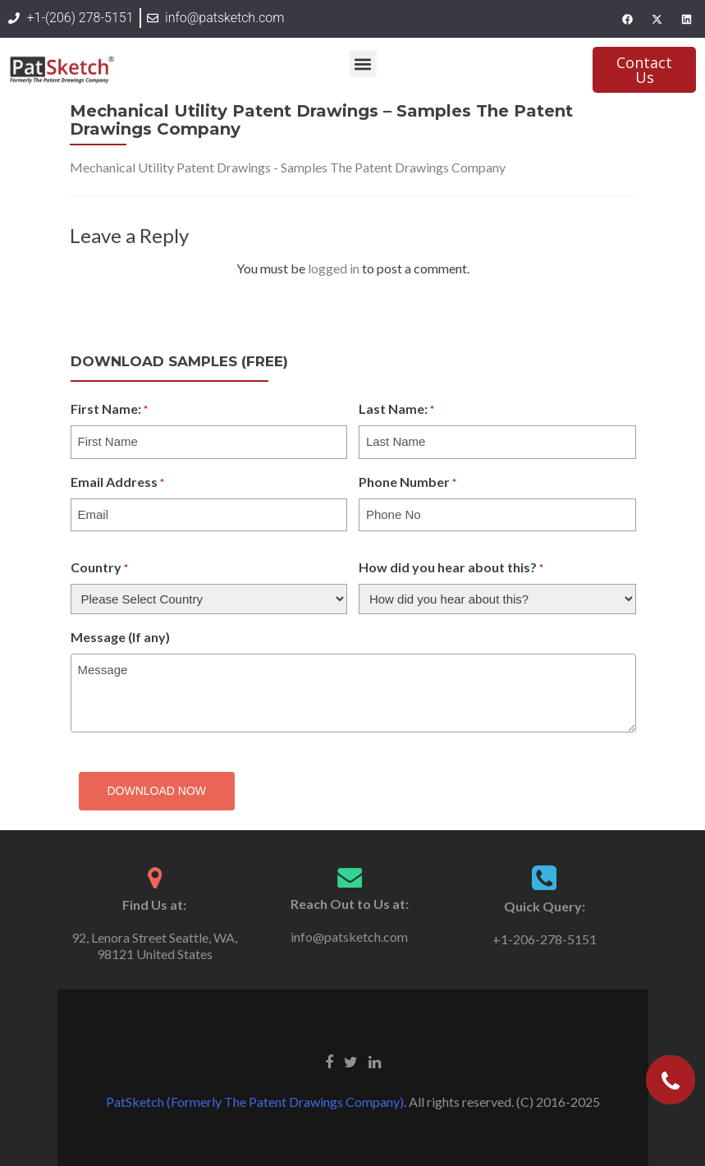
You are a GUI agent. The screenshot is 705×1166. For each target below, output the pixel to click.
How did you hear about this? (451, 568)
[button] (363, 63)
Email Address (117, 483)
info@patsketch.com (349, 936)
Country (99, 568)
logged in (333, 268)
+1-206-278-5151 (544, 939)
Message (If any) (120, 637)
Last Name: (396, 410)
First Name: (109, 410)
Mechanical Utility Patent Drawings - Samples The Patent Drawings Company (288, 167)
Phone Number (407, 483)
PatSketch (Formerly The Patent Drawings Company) (255, 1101)
